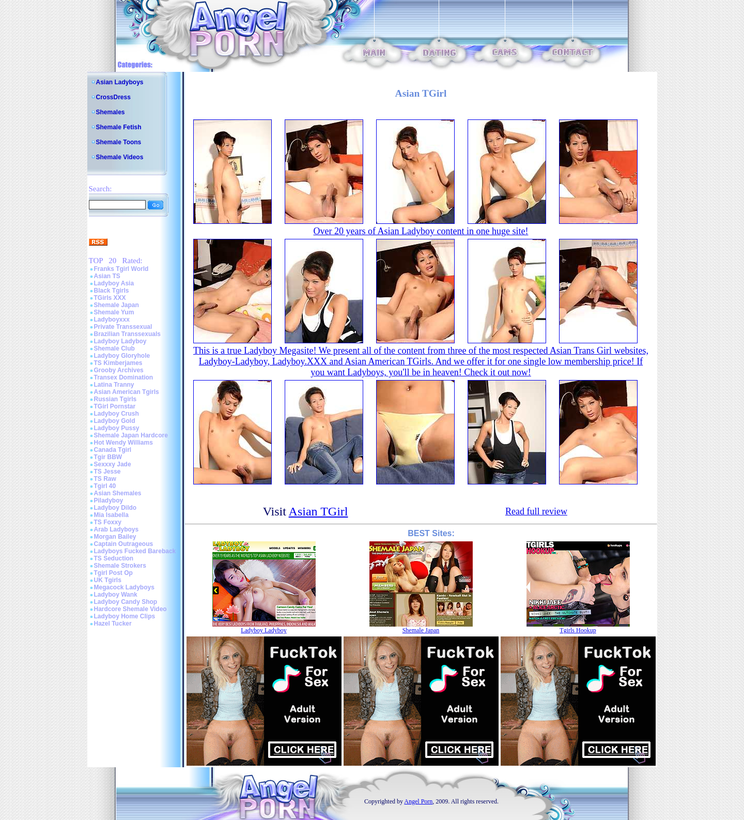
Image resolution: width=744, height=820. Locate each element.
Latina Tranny (114, 384)
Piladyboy (108, 500)
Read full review (536, 511)
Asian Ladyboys (120, 82)
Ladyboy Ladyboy (120, 341)
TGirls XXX (110, 297)
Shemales (110, 112)
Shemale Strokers (120, 565)
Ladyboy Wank (115, 594)
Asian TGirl (318, 511)
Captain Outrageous (123, 544)
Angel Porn (418, 801)
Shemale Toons (119, 142)
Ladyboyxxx (112, 319)
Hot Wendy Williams (123, 442)
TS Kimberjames (118, 363)
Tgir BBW (108, 457)
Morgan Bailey (115, 536)
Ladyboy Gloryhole (122, 355)
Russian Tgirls (115, 399)
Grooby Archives (119, 370)
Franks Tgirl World (121, 268)
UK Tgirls (107, 580)
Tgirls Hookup (578, 630)
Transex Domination (123, 377)
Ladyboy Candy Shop (126, 601)
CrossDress (113, 97)
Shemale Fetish (119, 127)
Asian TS (107, 276)
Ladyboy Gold (114, 420)
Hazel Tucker (113, 623)
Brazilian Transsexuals (127, 334)
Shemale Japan (116, 305)
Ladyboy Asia (114, 283)
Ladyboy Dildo (115, 507)
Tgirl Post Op (113, 572)
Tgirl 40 (105, 486)
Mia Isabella (111, 515)
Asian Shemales (118, 493)
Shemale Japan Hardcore (131, 435)
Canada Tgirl (113, 449)
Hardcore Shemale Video (130, 609)
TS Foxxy (107, 522)
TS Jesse (107, 471)
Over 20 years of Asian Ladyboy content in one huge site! (421, 231)
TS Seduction (114, 558)
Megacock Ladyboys (124, 587)
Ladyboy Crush (116, 413)
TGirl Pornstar (115, 406)
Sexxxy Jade (112, 464)
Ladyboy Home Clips (125, 616)
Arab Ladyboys (116, 529)
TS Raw (105, 478)
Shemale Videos (120, 157)
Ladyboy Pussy (117, 428)
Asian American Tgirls (126, 392)
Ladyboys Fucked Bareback (135, 551)
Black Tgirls (111, 290)
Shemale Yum (114, 312)
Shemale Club (114, 348)
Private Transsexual (123, 326)
